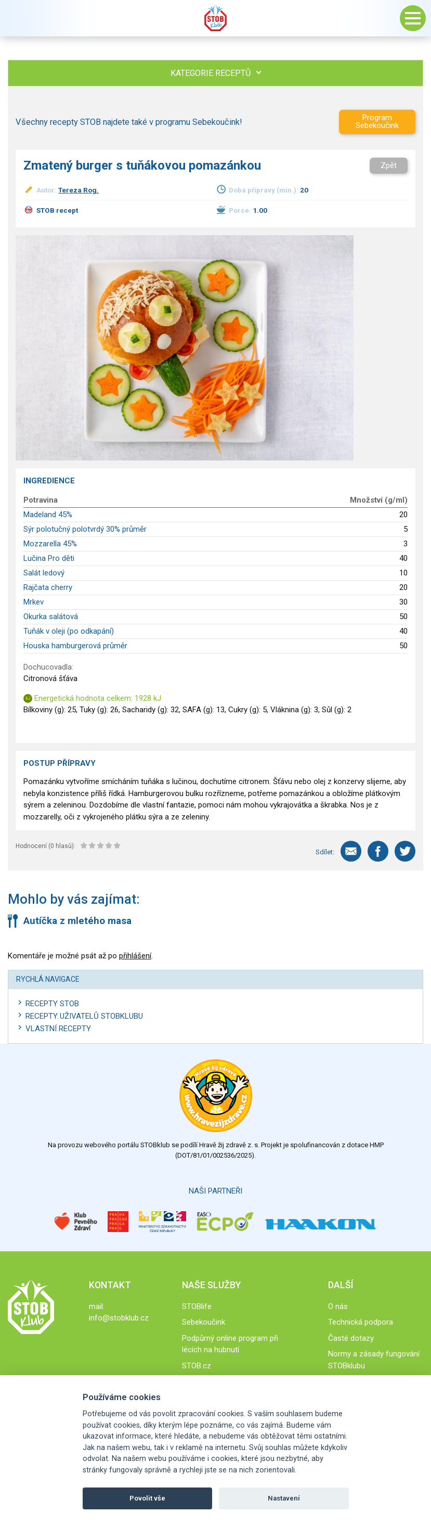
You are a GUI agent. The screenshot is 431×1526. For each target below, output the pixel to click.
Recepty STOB (52, 1003)
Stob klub (216, 18)
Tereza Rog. (78, 190)
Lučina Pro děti (48, 558)
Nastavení (284, 1498)
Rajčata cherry (47, 587)
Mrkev (33, 602)
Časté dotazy (351, 1338)
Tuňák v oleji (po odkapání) (68, 631)
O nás (338, 1306)
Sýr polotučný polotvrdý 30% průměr (85, 529)
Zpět (389, 165)
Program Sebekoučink (377, 121)
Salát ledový (43, 573)
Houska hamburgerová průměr (75, 645)
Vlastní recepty (58, 1028)
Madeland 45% (47, 514)
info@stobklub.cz (119, 1318)
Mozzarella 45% (50, 543)
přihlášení (135, 955)
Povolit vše (147, 1498)
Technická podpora (360, 1322)
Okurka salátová (50, 616)
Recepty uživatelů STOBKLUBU (84, 1016)
